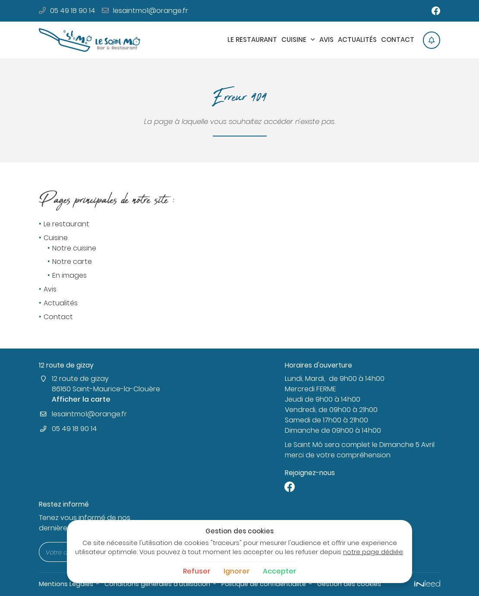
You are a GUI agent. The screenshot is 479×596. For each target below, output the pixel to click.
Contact (397, 39)
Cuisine (293, 39)
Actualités (357, 39)
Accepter (279, 571)
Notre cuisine (74, 248)
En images (69, 276)
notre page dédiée (373, 552)
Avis (326, 39)
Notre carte (72, 262)
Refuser (197, 571)
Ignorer (237, 571)
